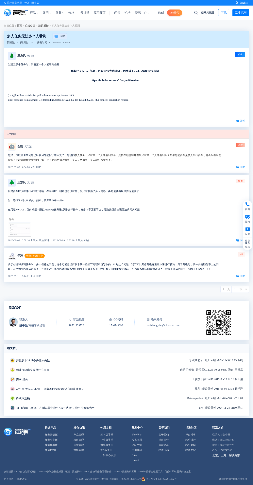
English (242, 2)
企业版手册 (106, 439)
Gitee (134, 455)
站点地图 (8, 479)
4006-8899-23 (32, 2)
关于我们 (164, 434)
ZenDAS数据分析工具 (124, 471)
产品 (34, 12)
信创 (161, 12)
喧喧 (67, 471)
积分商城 (190, 444)
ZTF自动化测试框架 (26, 471)
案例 (47, 12)
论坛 (127, 12)
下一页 (243, 289)
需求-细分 (22, 379)
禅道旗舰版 (51, 444)
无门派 (30, 55)
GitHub (135, 460)
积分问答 (137, 434)
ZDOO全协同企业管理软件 (97, 471)
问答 (117, 12)
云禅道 (84, 12)
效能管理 (79, 450)
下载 (224, 12)
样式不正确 (23, 398)
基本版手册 (106, 434)
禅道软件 (164, 439)
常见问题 (137, 439)
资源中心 (142, 12)
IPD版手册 (106, 450)
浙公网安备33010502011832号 (159, 478)
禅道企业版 (51, 439)
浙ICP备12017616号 (131, 478)
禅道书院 (190, 450)
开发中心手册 (108, 455)
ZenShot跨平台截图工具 (150, 471)
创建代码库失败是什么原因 (32, 369)
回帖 (59, 36)
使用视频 (137, 450)
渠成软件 (77, 471)
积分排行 (190, 439)
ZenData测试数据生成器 (51, 471)
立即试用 (241, 12)
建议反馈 (43, 25)
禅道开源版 (51, 434)
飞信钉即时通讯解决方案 (178, 471)
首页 (19, 25)
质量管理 (79, 444)
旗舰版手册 (106, 444)
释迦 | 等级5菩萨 (34, 255)
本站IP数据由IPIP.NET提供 (233, 479)
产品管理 (79, 434)
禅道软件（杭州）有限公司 (104, 478)
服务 (60, 12)
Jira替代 (174, 12)
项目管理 (79, 439)
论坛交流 (30, 25)
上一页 (226, 289)
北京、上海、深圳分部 (226, 455)
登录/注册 (207, 12)
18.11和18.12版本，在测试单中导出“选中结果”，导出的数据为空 (55, 407)
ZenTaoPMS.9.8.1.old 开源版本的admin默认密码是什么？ (50, 388)
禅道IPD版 (51, 450)
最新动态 (164, 444)
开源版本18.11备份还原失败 (33, 360)
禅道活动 (164, 450)
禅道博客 (190, 434)
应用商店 (100, 12)
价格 (71, 12)
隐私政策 (22, 479)
